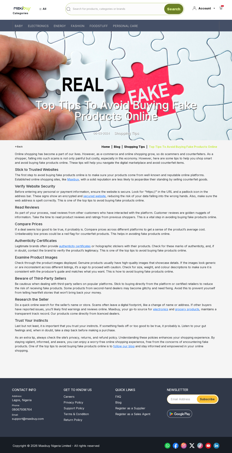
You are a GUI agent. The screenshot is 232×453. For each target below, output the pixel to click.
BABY (19, 26)
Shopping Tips (134, 147)
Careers (69, 396)
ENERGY (60, 26)
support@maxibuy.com (28, 419)
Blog (117, 147)
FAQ (118, 396)
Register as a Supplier (130, 408)
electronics (160, 309)
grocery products (187, 309)
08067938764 (22, 409)
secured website (94, 196)
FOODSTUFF (99, 26)
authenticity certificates (75, 246)
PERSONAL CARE (125, 26)
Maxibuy (73, 179)
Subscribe (207, 399)
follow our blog (123, 346)
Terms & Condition (76, 414)
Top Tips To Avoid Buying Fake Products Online (183, 147)
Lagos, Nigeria (22, 400)
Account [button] (201, 8)
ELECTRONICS (38, 26)
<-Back (19, 146)
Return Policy (73, 420)
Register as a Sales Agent (132, 414)
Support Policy (74, 408)
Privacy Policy (73, 402)
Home (106, 147)
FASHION (77, 26)
